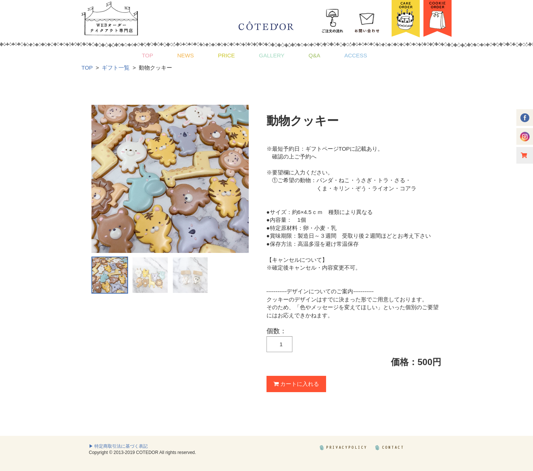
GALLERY (272, 55)
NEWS (185, 55)
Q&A (314, 55)
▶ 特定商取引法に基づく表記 (118, 446)
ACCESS (355, 55)
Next (239, 179)
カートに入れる (296, 384)
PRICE (226, 55)
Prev (101, 179)
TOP (147, 55)
